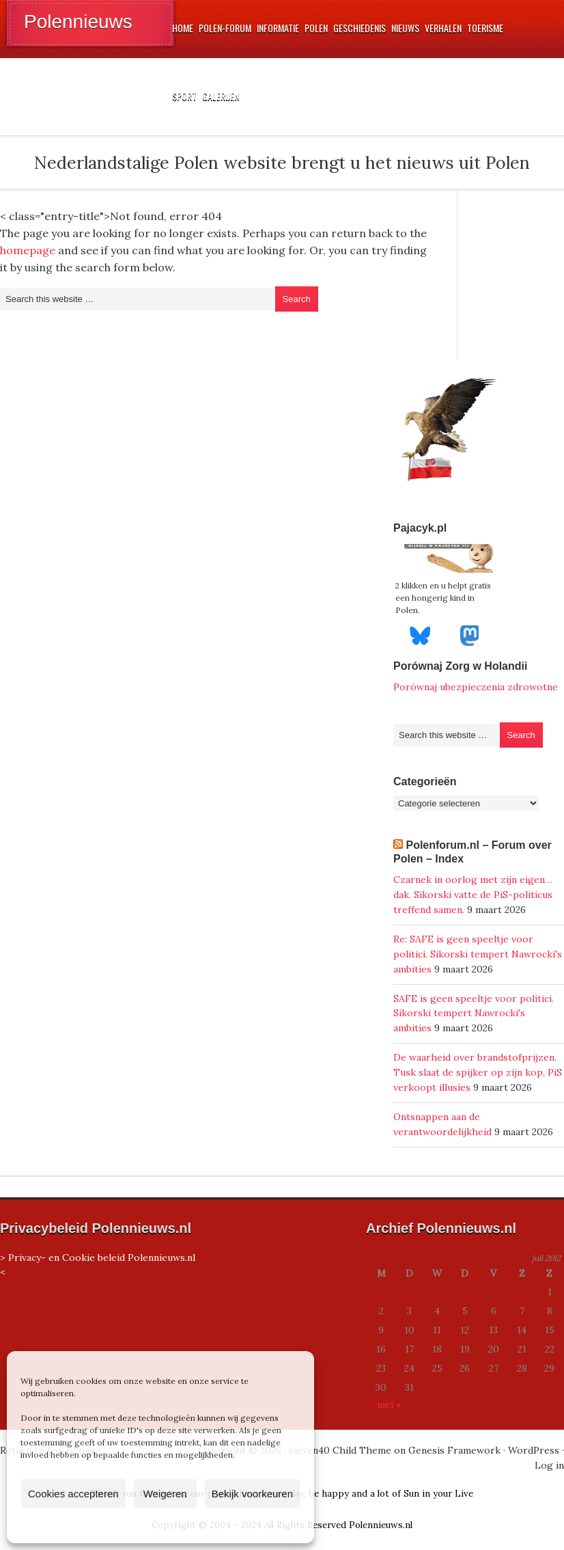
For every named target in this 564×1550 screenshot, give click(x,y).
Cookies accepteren (73, 1493)
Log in (549, 1465)
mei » (389, 1404)
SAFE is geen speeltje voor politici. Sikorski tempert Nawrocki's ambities (473, 1013)
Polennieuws (78, 21)
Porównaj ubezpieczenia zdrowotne (475, 687)
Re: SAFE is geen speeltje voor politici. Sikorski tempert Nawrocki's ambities (477, 954)
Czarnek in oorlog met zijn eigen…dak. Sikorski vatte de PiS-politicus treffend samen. (472, 894)
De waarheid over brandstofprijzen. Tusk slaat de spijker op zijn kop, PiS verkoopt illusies (477, 1072)
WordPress (533, 1450)
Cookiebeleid (120, 1525)
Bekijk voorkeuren (252, 1493)
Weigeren (165, 1493)
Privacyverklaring (186, 1525)
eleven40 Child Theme (340, 1450)
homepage (27, 250)
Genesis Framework (454, 1450)
